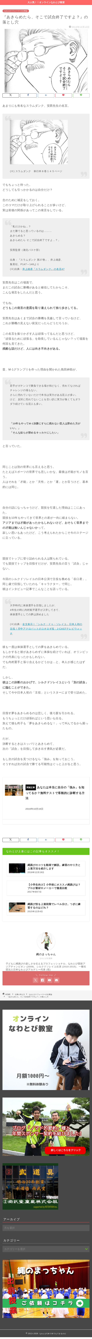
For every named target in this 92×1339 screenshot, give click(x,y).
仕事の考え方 (20, 996)
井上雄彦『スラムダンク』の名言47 (43, 269)
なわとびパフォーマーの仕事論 (15, 11)
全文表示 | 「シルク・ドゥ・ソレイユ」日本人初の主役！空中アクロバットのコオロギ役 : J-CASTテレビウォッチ (46, 629)
